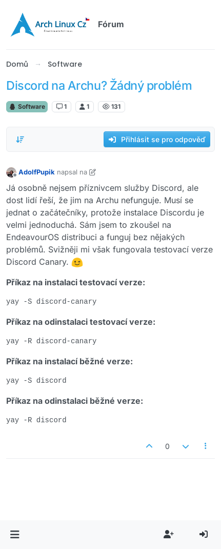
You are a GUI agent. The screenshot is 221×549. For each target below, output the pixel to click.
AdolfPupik (36, 172)
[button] (14, 534)
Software (27, 106)
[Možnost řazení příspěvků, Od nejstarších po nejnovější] (20, 139)
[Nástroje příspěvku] (206, 446)
